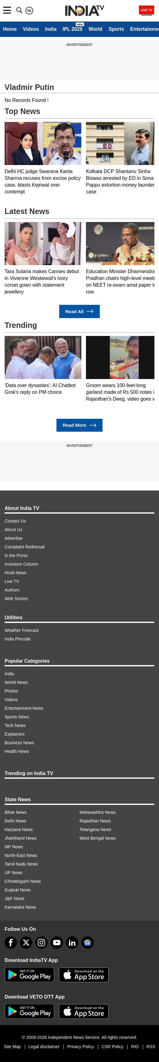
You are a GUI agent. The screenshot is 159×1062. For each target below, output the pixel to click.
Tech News (15, 725)
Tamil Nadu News (21, 864)
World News (16, 682)
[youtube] (57, 942)
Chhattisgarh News (23, 881)
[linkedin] (72, 942)
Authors (12, 590)
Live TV (12, 581)
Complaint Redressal (25, 546)
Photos (11, 690)
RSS (150, 1046)
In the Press (16, 555)
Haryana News (19, 829)
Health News (17, 751)
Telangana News (95, 829)
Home (10, 29)
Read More (79, 425)
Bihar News (16, 812)
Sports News (17, 716)
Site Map (12, 1046)
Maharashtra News (98, 812)
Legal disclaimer (44, 1046)
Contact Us (15, 521)
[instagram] (41, 942)
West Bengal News (98, 838)
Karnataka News (20, 907)
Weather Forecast (22, 630)
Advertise (13, 538)
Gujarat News (18, 889)
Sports (116, 29)
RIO (135, 1046)
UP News (13, 872)
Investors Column (21, 564)
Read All (79, 311)
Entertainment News (24, 708)
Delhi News (15, 820)
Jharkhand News (21, 838)
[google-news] (87, 942)
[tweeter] (26, 942)
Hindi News (15, 572)
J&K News (15, 898)
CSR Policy (112, 1046)
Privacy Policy (80, 1046)
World (96, 29)
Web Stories (16, 598)
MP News (14, 846)
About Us (13, 529)
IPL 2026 (73, 29)
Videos (31, 29)
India (50, 29)
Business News (19, 742)
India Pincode (18, 638)
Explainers (15, 734)
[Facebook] (11, 942)
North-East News (21, 855)
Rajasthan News (95, 820)
